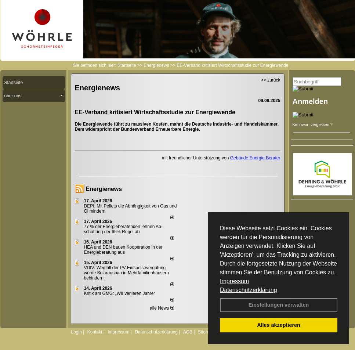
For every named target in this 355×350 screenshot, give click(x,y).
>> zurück (270, 80)
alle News (162, 308)
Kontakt (94, 332)
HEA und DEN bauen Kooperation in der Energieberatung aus (123, 250)
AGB (187, 332)
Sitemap (206, 332)
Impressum (234, 281)
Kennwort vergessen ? (313, 124)
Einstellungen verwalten (279, 305)
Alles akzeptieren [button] (278, 325)
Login (76, 332)
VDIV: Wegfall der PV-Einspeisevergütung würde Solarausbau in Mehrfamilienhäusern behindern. (126, 273)
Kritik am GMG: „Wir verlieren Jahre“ (119, 293)
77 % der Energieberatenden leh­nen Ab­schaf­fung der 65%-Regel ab (123, 229)
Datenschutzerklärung (248, 290)
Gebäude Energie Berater (255, 157)
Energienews (104, 189)
